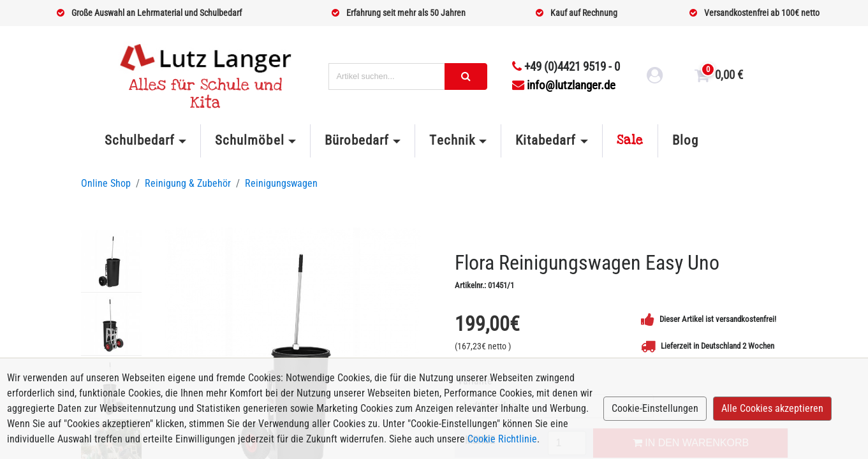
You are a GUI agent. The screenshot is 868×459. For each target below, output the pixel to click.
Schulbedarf (140, 140)
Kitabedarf (545, 140)
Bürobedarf (357, 140)
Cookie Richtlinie (502, 439)
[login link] (655, 77)
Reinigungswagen (281, 183)
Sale (630, 140)
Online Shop (106, 183)
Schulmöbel (249, 140)
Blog (685, 140)
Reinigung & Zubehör (188, 183)
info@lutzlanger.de (563, 85)
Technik (451, 140)
